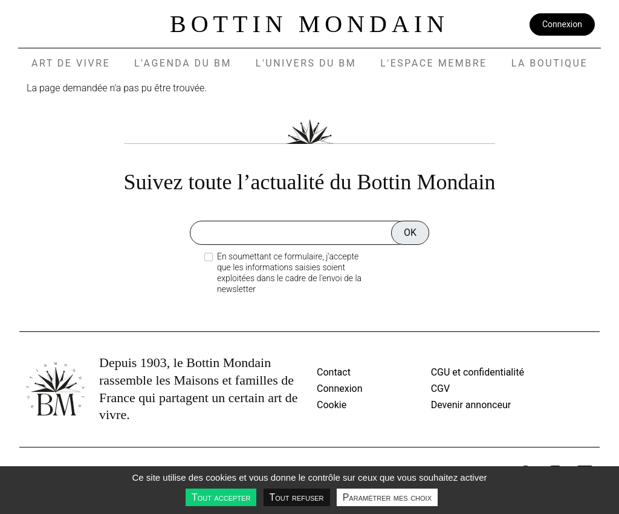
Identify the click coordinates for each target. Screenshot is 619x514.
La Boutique (549, 63)
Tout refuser (297, 497)
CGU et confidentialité (477, 372)
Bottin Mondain (309, 23)
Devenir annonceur (471, 405)
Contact (334, 372)
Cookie (331, 405)
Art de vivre (70, 63)
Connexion (562, 24)
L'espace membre (433, 63)
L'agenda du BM (183, 63)
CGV (440, 388)
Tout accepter (221, 497)
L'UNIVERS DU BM (306, 63)
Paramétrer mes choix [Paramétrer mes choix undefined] (387, 497)
